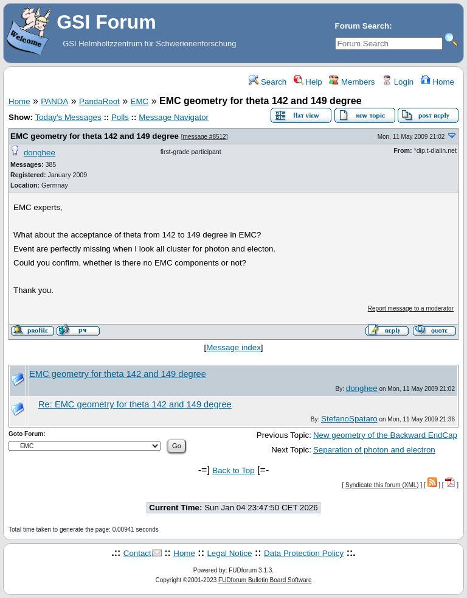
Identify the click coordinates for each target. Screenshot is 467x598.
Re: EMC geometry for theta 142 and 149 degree (135, 404)
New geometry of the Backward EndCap (385, 435)
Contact (137, 553)
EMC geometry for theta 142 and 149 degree (94, 136)
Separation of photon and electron (374, 449)
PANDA (54, 101)
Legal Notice (229, 553)
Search (267, 81)
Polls (120, 117)
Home (437, 81)
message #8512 (204, 136)
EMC (140, 101)
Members (352, 81)
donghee (39, 152)
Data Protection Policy (304, 553)
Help (308, 81)
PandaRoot (99, 101)
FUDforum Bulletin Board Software (264, 580)
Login (397, 81)
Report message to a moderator (411, 308)
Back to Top (233, 470)
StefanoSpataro (349, 418)
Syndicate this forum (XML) (382, 485)
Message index (233, 347)
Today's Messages (68, 117)
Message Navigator (174, 117)
